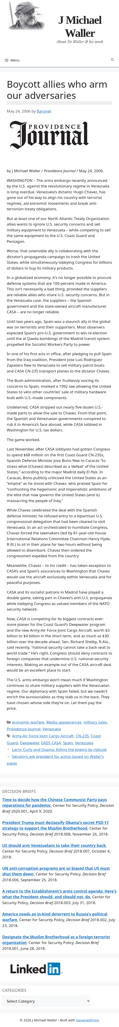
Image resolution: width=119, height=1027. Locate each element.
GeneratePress (87, 1020)
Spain (68, 742)
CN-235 (82, 735)
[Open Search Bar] (112, 60)
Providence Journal (24, 728)
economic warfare (28, 722)
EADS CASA (51, 742)
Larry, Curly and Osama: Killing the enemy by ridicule (59, 749)
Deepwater (29, 742)
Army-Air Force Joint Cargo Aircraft (43, 735)
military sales (95, 722)
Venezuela (52, 728)
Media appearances (63, 722)
